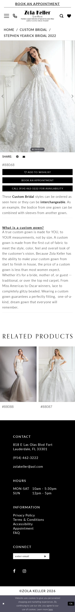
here (50, 609)
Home (9, 29)
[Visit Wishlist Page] (69, 16)
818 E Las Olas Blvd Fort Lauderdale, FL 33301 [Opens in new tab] (33, 446)
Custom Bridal (33, 29)
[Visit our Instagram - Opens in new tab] (24, 571)
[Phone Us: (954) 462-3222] (15, 16)
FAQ (16, 532)
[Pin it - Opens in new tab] (17, 156)
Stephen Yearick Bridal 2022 (30, 35)
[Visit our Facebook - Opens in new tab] (14, 571)
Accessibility (23, 524)
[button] (6, 15)
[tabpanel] (37, 96)
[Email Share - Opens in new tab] (24, 156)
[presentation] (18, 374)
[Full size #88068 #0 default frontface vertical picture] (37, 96)
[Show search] (61, 16)
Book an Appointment (37, 180)
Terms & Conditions (28, 519)
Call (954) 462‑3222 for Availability (37, 188)
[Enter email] (31, 556)
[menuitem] (6, 15)
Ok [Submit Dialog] (71, 603)
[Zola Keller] (37, 16)
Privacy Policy (24, 515)
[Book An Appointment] (37, 3)
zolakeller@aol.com (28, 466)
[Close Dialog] (3, 604)
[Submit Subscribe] (45, 556)
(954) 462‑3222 (25, 457)
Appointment (23, 528)
